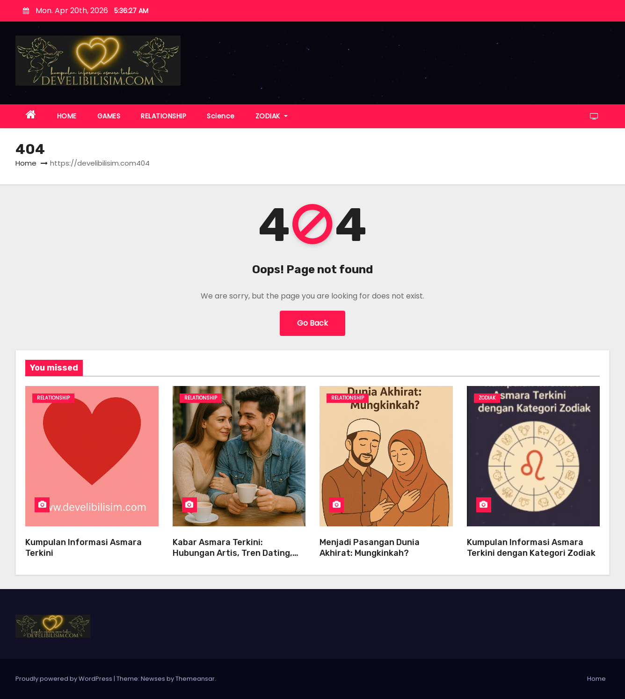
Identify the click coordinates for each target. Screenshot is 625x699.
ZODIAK (271, 116)
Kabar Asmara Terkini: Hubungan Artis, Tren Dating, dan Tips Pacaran (232, 552)
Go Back (312, 323)
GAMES (109, 116)
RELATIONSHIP (163, 116)
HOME (67, 116)
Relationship (53, 397)
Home (25, 163)
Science (221, 116)
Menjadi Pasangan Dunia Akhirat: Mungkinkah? (370, 547)
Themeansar (195, 678)
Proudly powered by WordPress (64, 678)
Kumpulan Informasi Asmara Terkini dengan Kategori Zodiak (531, 547)
